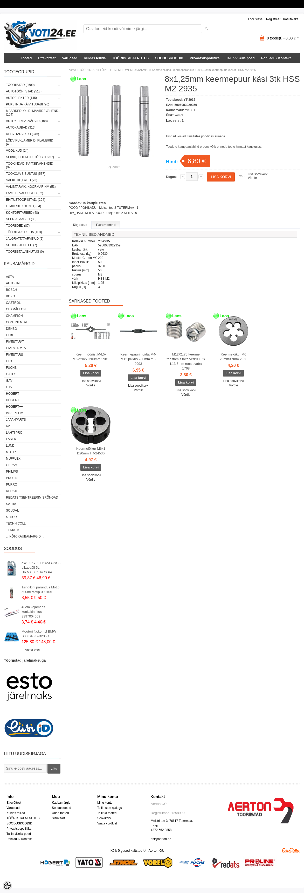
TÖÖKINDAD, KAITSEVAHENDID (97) (29, 165)
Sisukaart (58, 818)
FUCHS (11, 368)
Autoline (14, 283)
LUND (10, 445)
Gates (11, 374)
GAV (9, 380)
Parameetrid (106, 225)
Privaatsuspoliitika (205, 58)
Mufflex (13, 458)
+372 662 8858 (161, 830)
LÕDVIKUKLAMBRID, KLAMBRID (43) (29, 142)
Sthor (11, 517)
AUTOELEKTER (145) (21, 98)
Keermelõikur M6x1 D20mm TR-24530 (90, 451)
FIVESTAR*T (15, 342)
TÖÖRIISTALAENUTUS (130, 58)
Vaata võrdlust (107, 823)
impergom (14, 413)
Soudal (12, 510)
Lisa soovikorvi (258, 174)
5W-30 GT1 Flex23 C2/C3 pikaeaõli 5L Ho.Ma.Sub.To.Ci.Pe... (41, 567)
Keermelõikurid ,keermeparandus (173, 69)
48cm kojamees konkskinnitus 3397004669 (33, 611)
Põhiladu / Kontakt (276, 58)
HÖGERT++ (14, 406)
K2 (8, 426)
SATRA (11, 504)
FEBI (9, 335)
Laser (11, 439)
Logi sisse (255, 19)
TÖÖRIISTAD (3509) (20, 85)
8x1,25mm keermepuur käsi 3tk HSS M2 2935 (226, 69)
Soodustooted (61, 808)
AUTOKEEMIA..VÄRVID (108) (27, 121)
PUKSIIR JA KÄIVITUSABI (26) (27, 104)
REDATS (12, 491)
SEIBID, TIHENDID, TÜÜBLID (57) (30, 157)
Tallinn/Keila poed (240, 58)
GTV (9, 387)
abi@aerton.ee (161, 839)
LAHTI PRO (14, 432)
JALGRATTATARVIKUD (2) (24, 238)
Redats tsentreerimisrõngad (32, 497)
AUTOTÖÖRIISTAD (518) (24, 91)
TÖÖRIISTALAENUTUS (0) (25, 251)
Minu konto (105, 802)
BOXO (10, 296)
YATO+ (190, 110)
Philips (12, 471)
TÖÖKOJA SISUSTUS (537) (25, 174)
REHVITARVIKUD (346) (22, 134)
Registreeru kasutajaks (282, 19)
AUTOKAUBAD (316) (21, 127)
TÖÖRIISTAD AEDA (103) (24, 232)
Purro (11, 484)
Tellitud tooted (106, 813)
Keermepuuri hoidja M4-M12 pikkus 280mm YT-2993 (138, 359)
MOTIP (11, 452)
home (72, 69)
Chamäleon (16, 309)
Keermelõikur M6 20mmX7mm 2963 (233, 356)
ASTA (10, 277)
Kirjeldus (80, 225)
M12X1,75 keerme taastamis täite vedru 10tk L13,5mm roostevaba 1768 (186, 361)
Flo (9, 361)
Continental (17, 322)
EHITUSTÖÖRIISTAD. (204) (25, 200)
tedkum (12, 530)
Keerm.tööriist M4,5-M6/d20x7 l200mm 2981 (91, 356)
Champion (14, 316)
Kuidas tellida (95, 58)
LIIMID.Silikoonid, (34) (23, 206)
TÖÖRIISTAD (87, 69)
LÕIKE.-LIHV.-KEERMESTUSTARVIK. (124, 69)
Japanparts (16, 419)
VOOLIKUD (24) (17, 150)
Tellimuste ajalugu (109, 808)
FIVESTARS (14, 355)
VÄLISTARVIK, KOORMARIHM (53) (31, 187)
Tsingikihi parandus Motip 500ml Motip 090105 (40, 589)
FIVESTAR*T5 (16, 348)
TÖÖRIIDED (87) (18, 225)
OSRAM (11, 465)
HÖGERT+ (13, 400)
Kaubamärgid (61, 802)
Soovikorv (104, 818)
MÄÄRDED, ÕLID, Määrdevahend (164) (32, 112)
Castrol (13, 303)
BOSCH (11, 290)
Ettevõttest (47, 58)
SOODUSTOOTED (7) (21, 245)
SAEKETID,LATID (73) (21, 180)
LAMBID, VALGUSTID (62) (24, 193)
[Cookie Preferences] (7, 885)
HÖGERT (12, 393)
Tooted (26, 58)
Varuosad (70, 58)
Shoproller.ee (291, 850)
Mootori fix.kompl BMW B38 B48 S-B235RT (39, 633)
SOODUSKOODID (169, 58)
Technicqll (16, 523)
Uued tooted (60, 813)
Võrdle (252, 178)
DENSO (11, 329)
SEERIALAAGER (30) (21, 219)
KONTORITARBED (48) (22, 212)
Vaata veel (32, 650)
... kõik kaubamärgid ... (25, 536)
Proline (13, 478)
